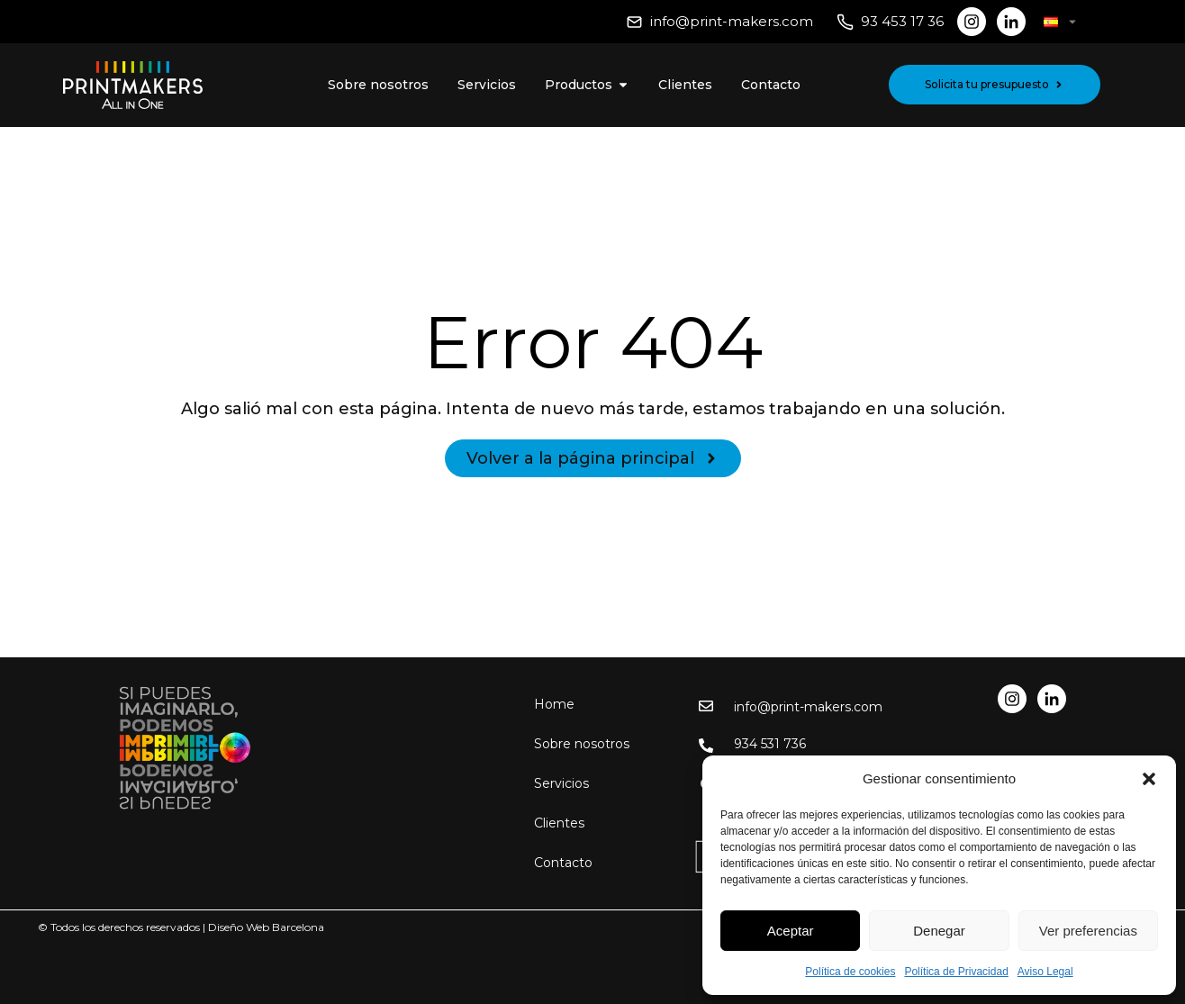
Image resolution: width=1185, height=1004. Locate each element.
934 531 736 (770, 744)
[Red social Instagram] (971, 21)
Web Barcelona (285, 927)
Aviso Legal (1045, 971)
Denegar (939, 930)
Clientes (559, 823)
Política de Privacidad (956, 971)
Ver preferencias (1088, 930)
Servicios (561, 783)
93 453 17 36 (902, 21)
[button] (1149, 779)
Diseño (225, 927)
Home (554, 704)
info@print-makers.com (731, 21)
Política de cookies (850, 971)
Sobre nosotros (581, 744)
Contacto (563, 863)
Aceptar (790, 930)
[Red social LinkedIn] (1011, 21)
